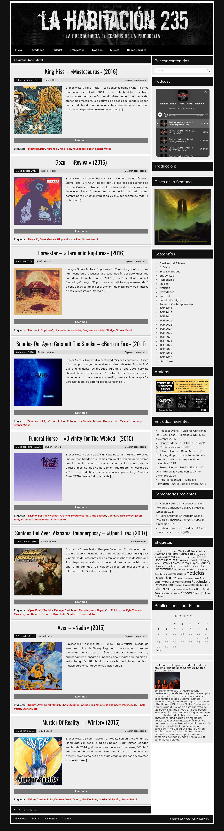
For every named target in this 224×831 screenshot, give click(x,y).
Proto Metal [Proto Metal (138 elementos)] (185, 581)
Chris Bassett (98, 515)
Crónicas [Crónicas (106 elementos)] (180, 557)
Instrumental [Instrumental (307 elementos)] (179, 566)
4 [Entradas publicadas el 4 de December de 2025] (182, 629)
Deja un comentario (135, 79)
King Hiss (65, 148)
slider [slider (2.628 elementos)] (160, 588)
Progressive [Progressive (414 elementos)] (170, 582)
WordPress (190, 818)
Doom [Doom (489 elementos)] (201, 557)
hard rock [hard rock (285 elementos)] (197, 560)
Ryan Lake (59, 614)
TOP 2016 (166, 324)
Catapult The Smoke (79, 421)
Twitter (36, 818)
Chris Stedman (70, 705)
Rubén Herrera (52, 79)
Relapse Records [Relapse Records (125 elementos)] (182, 585)
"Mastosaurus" (36, 148)
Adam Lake (46, 799)
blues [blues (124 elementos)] (190, 554)
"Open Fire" (34, 610)
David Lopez (45, 730)
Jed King (96, 705)
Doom (111, 515)
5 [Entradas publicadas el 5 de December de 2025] (190, 629)
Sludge (110, 330)
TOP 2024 (166, 353)
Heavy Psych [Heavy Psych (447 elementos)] (170, 563)
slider (90, 148)
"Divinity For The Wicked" (42, 515)
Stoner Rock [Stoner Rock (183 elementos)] (199, 593)
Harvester (61, 330)
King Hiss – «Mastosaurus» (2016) (81, 71)
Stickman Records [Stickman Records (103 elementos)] (172, 593)
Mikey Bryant (22, 614)
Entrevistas (77, 50)
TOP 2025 (166, 357)
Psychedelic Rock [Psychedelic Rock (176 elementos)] (164, 584)
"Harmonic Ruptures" (40, 330)
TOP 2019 (166, 332)
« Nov (158, 650)
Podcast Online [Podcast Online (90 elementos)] (192, 578)
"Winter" (32, 799)
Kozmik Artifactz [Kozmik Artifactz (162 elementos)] (197, 566)
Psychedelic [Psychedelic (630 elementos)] (200, 581)
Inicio (18, 50)
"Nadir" (31, 705)
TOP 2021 (166, 341)
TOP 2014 (166, 316)
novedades (79, 148)
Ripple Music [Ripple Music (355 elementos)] (199, 584)
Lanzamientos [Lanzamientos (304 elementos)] (164, 569)
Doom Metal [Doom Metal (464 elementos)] (163, 560)
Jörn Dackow (89, 799)
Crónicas (165, 267)
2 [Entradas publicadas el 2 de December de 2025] (166, 629)
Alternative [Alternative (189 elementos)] (161, 553)
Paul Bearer (42, 519)
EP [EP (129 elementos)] (174, 560)
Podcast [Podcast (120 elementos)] (182, 578)
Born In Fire (59, 421)
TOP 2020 (166, 336)
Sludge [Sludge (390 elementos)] (171, 589)
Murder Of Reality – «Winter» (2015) (81, 722)
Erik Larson (118, 610)
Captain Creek (62, 799)
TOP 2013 (166, 312)
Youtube (67, 818)
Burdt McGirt (52, 705)
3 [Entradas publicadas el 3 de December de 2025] (174, 629)
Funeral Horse (125, 515)
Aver (40, 705)
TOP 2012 (166, 308)
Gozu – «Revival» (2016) (81, 162)
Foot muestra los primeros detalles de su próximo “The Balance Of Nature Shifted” (180, 666)
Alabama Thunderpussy (81, 610)
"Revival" (32, 239)
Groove (51, 239)
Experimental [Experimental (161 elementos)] (183, 560)
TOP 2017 (166, 328)
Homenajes (167, 279)
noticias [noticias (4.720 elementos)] (196, 573)
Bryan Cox (103, 610)
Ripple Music (65, 239)
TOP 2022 (166, 345)
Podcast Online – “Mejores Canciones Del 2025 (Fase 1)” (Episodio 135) (180, 507)
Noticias (97, 50)
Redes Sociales (136, 50)
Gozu (43, 239)
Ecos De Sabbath (170, 271)
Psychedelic (129, 705)
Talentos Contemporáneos (176, 304)
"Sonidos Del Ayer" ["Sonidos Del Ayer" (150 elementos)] (188, 551)
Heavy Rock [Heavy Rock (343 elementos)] (162, 566)
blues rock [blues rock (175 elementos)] (169, 557)
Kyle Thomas (134, 610)
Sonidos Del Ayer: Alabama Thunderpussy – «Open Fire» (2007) (81, 533)
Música (114, 50)
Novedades (36, 50)
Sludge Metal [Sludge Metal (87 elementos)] (182, 589)
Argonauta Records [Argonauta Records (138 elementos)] (177, 553)
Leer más (81, 140)
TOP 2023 (166, 349)
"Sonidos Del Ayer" (38, 421)
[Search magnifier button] (208, 70)
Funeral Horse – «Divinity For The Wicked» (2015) (81, 438)
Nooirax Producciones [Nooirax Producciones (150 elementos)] (174, 573)
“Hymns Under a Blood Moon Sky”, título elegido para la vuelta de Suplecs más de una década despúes (180, 455)
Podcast (57, 50)
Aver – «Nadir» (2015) (81, 627)
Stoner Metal (103, 148)
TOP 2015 (166, 320)
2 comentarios (138, 541)
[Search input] (181, 70)
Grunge (85, 705)
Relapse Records (41, 614)
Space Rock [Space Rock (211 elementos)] (195, 589)
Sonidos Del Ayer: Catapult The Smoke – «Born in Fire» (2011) (81, 343)
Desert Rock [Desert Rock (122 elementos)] (191, 557)
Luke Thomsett (111, 705)
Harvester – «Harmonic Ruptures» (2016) (81, 252)
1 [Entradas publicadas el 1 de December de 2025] (158, 629)
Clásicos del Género (172, 263)
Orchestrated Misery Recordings (122, 421)
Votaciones (167, 361)
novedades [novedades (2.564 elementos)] (166, 577)
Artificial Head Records (74, 515)
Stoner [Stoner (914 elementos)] (186, 592)
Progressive (90, 330)
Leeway (203, 818)
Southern (72, 614)
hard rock (52, 148)
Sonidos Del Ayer (170, 300)
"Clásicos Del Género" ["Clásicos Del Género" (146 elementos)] (166, 551)
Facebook (20, 818)
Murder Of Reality (109, 799)
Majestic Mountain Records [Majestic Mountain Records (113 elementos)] (186, 569)
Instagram (51, 818)
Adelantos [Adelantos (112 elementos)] (203, 551)
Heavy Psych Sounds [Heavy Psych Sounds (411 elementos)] (195, 563)
